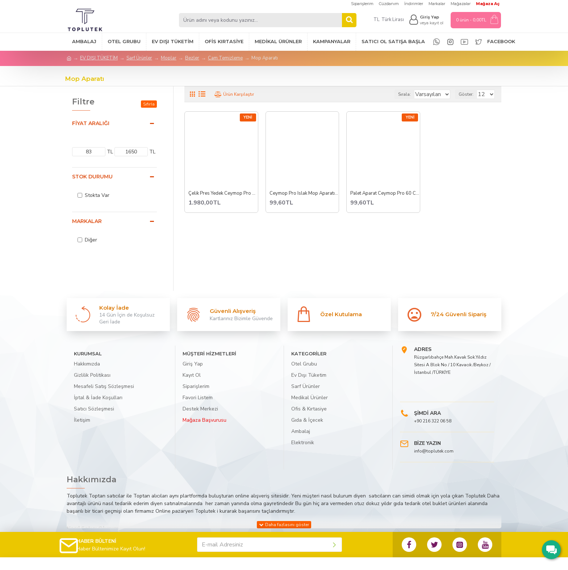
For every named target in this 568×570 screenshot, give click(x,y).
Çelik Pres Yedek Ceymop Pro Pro (223, 193)
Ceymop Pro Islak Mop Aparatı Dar (304, 193)
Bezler (192, 58)
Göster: (469, 94)
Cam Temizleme (225, 58)
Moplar (168, 58)
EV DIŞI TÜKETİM (99, 58)
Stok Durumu (92, 176)
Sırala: (396, 94)
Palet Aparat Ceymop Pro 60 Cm (385, 193)
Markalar (87, 221)
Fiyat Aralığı (90, 123)
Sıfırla (149, 104)
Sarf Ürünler (139, 58)
